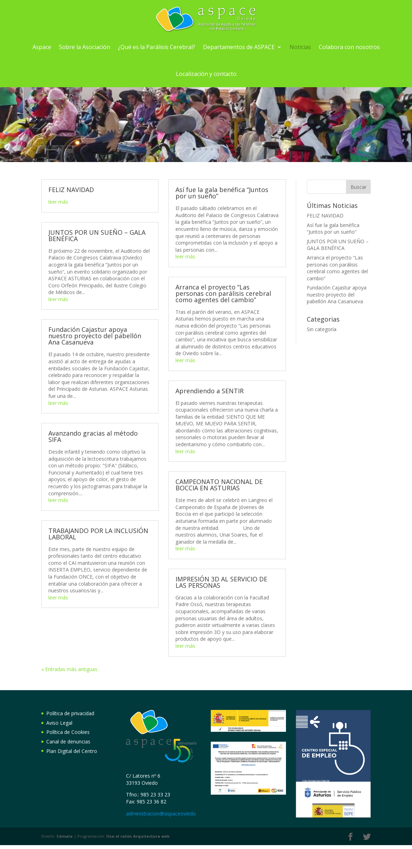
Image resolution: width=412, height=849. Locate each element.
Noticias (300, 47)
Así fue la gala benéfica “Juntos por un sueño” (221, 192)
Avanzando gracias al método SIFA (93, 436)
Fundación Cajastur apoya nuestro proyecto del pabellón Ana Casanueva (94, 335)
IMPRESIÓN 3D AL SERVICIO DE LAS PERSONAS (221, 582)
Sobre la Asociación (84, 47)
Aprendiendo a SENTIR (209, 391)
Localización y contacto (206, 74)
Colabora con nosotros (349, 47)
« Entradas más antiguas (69, 669)
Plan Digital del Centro (71, 751)
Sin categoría (321, 329)
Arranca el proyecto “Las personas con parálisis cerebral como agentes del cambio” (223, 293)
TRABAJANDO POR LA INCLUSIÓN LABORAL (98, 533)
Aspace (41, 47)
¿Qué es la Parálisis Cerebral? (156, 47)
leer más (58, 201)
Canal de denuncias (68, 741)
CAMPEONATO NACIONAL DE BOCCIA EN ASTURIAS (219, 484)
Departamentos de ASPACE (239, 47)
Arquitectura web (137, 836)
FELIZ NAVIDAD (71, 189)
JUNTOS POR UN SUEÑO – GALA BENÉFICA (96, 235)
